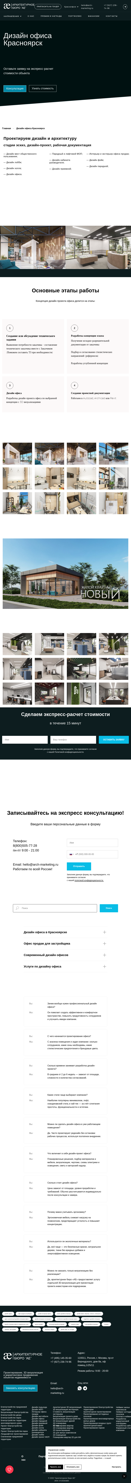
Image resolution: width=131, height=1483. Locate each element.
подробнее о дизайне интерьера (92, 1319)
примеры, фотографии (10, 1329)
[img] (80, 1388)
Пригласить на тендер (48, 6)
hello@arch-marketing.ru (87, 6)
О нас (31, 16)
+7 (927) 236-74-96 (110, 6)
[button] (15, 88)
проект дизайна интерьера (64, 1313)
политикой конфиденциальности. (89, 880)
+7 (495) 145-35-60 (61, 1358)
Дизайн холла (38, 1428)
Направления (12, 16)
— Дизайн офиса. (13, 174)
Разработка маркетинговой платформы (122, 1421)
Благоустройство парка (11, 1418)
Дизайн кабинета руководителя (39, 1431)
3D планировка (59, 1423)
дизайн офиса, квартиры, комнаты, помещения (89, 1313)
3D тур (56, 1425)
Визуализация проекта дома (65, 1416)
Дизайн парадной (39, 1421)
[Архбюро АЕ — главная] (19, 6)
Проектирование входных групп (97, 1423)
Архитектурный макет (92, 1425)
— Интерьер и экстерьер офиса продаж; (108, 154)
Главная (6, 128)
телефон (106, 1324)
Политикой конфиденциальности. (69, 752)
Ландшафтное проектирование (14, 1434)
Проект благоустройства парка (14, 1431)
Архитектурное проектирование (97, 1412)
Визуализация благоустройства (14, 1412)
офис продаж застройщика (25, 1313)
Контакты (112, 16)
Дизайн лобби (38, 1435)
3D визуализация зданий (64, 1421)
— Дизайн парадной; (97, 166)
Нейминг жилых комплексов (123, 1408)
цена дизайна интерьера (91, 1324)
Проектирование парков (93, 1428)
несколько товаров (49, 1329)
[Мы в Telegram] (125, 6)
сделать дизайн (39, 1324)
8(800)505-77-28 (25, 845)
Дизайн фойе (37, 1425)
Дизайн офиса (38, 1419)
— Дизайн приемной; (60, 169)
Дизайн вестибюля (40, 1416)
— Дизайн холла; (13, 168)
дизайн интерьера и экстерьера (43, 1319)
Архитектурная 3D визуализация (67, 1407)
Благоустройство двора (11, 1415)
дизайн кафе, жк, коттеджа (67, 1329)
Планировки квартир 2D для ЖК (67, 1437)
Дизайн (35, 1407)
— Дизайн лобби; (13, 162)
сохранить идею (75, 1324)
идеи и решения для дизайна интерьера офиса (16, 1319)
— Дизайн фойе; (95, 160)
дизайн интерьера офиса (44, 1313)
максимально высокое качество (30, 1329)
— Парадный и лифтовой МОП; (66, 154)
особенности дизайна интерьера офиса (67, 1319)
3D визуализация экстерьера (65, 1409)
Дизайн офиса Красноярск (30, 128)
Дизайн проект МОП (40, 1437)
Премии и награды (51, 16)
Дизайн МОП (37, 1409)
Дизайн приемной (39, 1423)
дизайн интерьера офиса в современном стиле (16, 1324)
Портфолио (75, 16)
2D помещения (59, 1435)
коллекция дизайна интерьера (56, 1324)
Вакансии (93, 16)
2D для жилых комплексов (64, 1433)
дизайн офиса (8, 1313)
